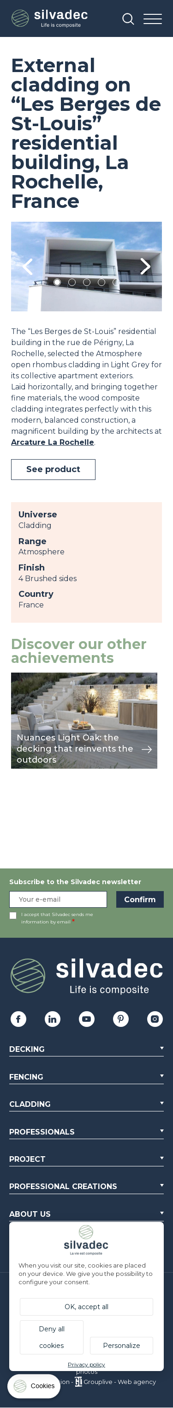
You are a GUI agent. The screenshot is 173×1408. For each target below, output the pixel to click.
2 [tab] (72, 283)
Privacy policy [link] (86, 1364)
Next (145, 266)
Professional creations (63, 1186)
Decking (27, 1049)
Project (27, 1159)
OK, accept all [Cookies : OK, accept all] (86, 1307)
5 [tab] (116, 283)
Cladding (30, 1104)
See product (53, 469)
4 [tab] (101, 283)
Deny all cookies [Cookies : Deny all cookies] (52, 1337)
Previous (27, 266)
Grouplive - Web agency (120, 1381)
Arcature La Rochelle (52, 442)
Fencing (26, 1077)
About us (30, 1214)
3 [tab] (86, 283)
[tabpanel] (86, 266)
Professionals (42, 1132)
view (19, 677)
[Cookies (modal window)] (34, 1388)
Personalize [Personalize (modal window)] (121, 1345)
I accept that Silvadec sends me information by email (57, 918)
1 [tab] (57, 283)
